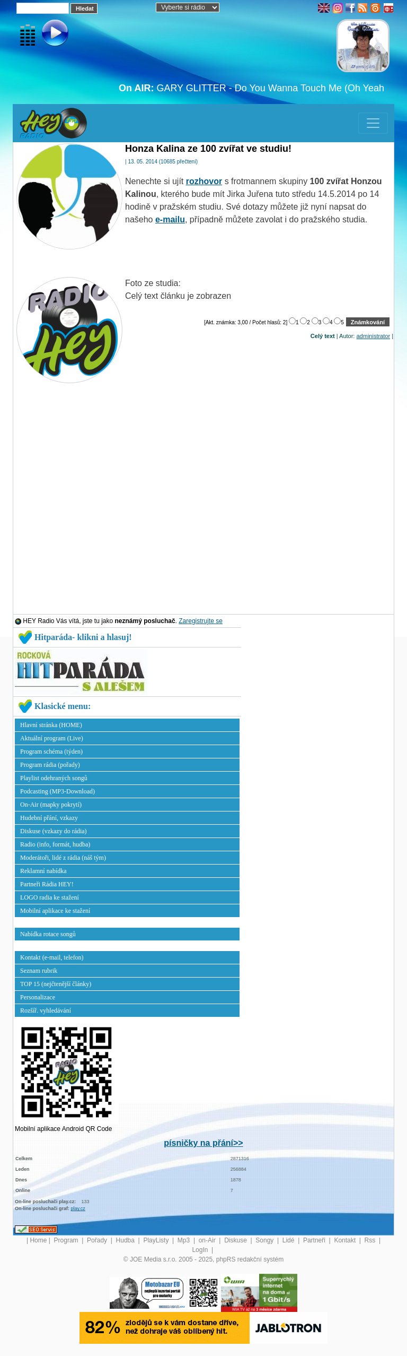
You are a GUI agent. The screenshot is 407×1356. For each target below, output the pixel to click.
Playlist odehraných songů (53, 778)
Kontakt (345, 1240)
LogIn (200, 1250)
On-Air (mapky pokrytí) (51, 804)
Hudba (126, 1240)
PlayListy (156, 1240)
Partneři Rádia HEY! (47, 884)
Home (38, 1240)
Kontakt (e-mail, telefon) (52, 957)
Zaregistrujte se (201, 621)
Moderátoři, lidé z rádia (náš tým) (63, 857)
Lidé (289, 1240)
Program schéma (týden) (51, 751)
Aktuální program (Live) (51, 738)
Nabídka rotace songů (48, 934)
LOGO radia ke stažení (49, 897)
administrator (374, 336)
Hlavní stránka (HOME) (51, 725)
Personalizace (37, 997)
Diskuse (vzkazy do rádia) (53, 831)
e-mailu (170, 219)
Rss (371, 1240)
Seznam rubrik (38, 970)
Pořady (98, 1240)
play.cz (78, 1208)
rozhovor (204, 181)
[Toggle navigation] (373, 123)
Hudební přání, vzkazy (49, 818)
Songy (265, 1240)
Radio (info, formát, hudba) (55, 844)
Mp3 (185, 1240)
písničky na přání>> (203, 1142)
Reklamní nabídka (43, 871)
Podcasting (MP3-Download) (57, 791)
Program (67, 1240)
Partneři (315, 1240)
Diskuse (236, 1240)
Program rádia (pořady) (50, 764)
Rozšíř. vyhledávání (45, 1010)
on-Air (208, 1240)
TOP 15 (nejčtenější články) (55, 984)
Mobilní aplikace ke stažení (55, 910)
